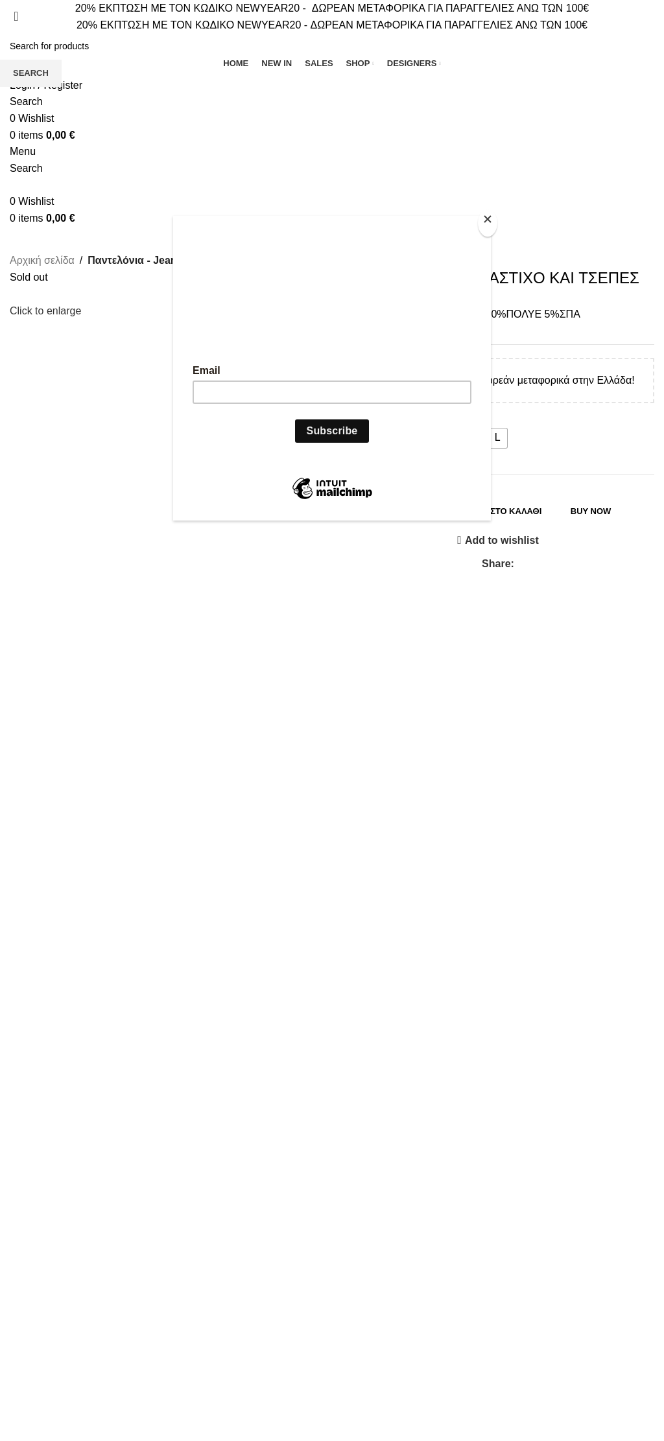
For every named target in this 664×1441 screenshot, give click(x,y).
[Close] (487, 223)
